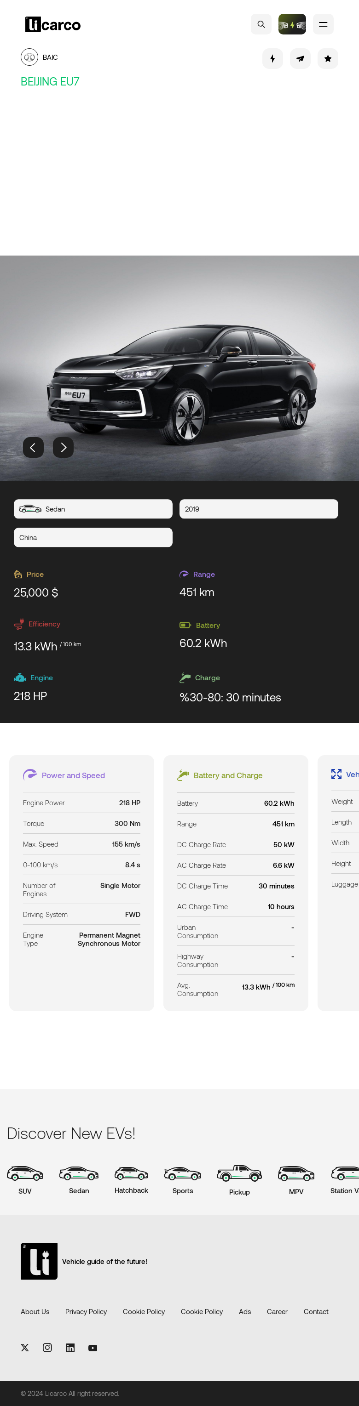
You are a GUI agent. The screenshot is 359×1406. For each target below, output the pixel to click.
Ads (245, 1311)
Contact (316, 1311)
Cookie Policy (144, 1311)
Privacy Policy (86, 1311)
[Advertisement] (179, 172)
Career (277, 1311)
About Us (35, 1311)
